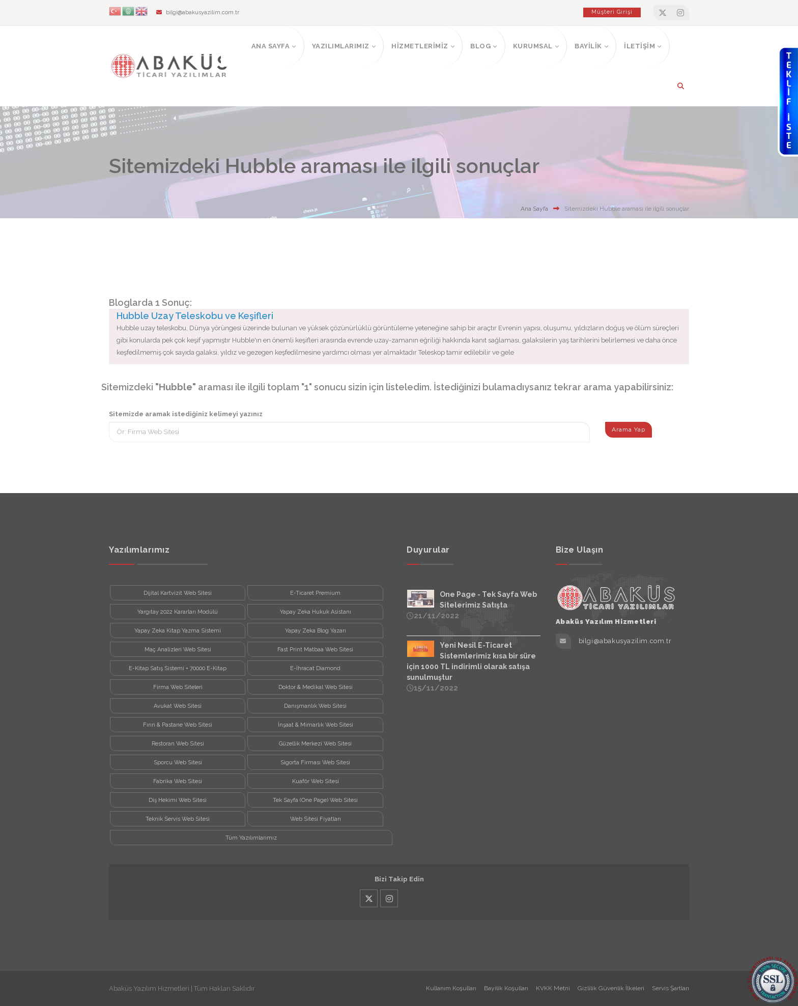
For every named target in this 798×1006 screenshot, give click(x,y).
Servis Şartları (670, 988)
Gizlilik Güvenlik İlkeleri (611, 988)
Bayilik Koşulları (506, 988)
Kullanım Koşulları (451, 988)
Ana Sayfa (534, 208)
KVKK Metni (553, 988)
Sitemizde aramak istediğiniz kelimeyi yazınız (186, 414)
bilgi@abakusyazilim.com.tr (202, 12)
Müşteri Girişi (612, 12)
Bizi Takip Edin (399, 879)
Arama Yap (628, 429)
